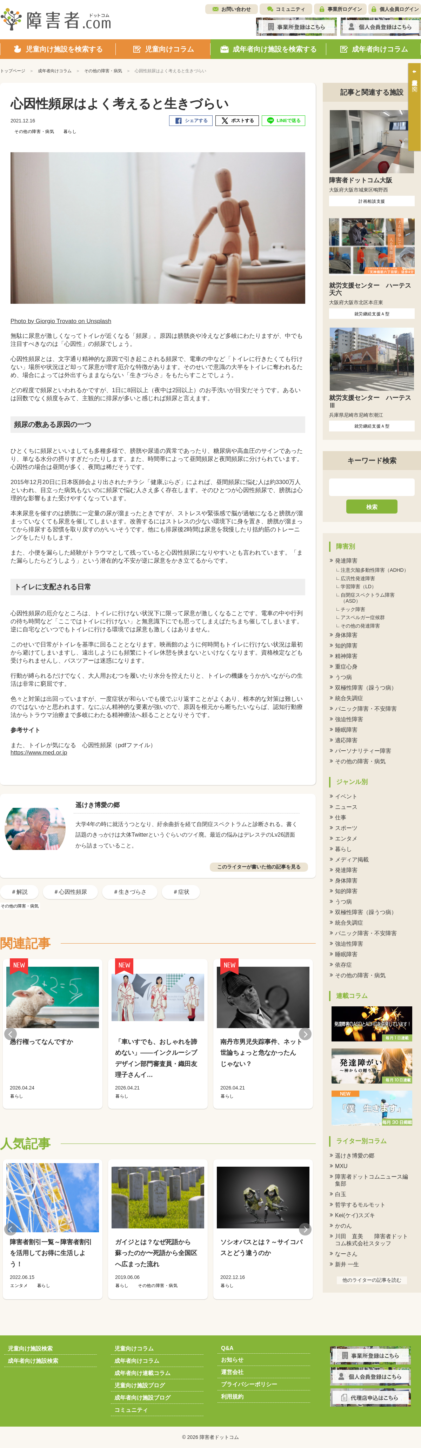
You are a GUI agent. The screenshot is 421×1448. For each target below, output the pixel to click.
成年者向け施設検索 (33, 1361)
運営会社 (232, 1372)
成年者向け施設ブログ (142, 1398)
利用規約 (232, 1397)
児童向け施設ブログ (139, 1385)
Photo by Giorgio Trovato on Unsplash (61, 321)
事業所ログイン (345, 9)
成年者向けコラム (136, 1361)
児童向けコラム (134, 1349)
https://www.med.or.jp (39, 752)
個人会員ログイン (399, 9)
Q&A (227, 1348)
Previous (10, 1034)
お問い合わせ (236, 9)
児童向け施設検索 (30, 1349)
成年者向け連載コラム (142, 1373)
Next (305, 1034)
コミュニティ (290, 9)
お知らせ (232, 1360)
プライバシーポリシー (249, 1384)
